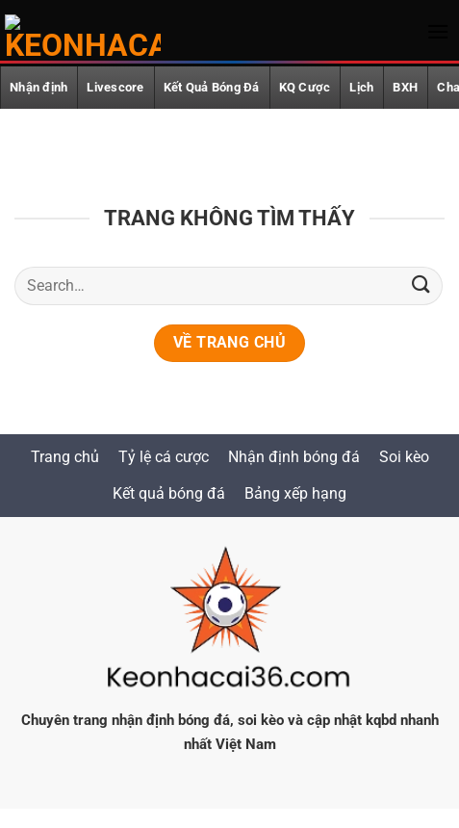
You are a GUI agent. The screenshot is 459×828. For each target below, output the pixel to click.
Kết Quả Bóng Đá (212, 87)
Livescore (115, 87)
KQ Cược (305, 87)
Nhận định (38, 87)
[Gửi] (421, 285)
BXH (405, 87)
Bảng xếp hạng (295, 493)
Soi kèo (404, 457)
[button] (437, 31)
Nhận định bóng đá (294, 457)
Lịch (361, 87)
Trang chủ (65, 457)
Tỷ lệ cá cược (163, 457)
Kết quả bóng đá (169, 493)
